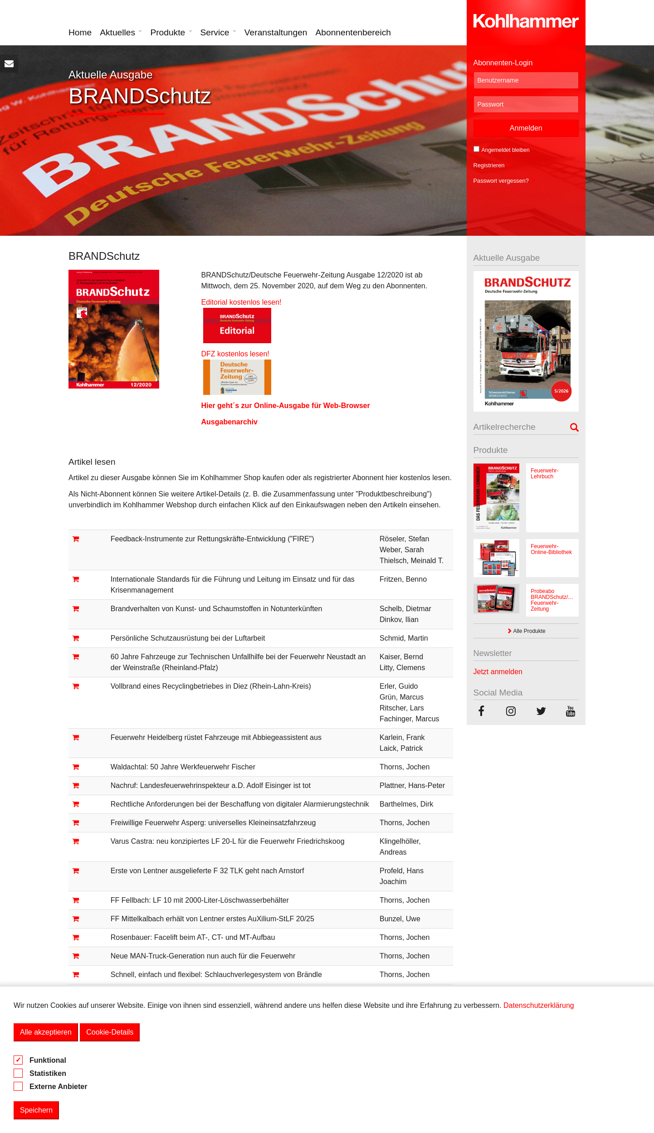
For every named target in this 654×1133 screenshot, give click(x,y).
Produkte (171, 32)
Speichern (36, 1110)
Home (80, 32)
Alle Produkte (526, 631)
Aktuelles (121, 32)
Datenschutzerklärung (538, 1005)
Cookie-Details (109, 1032)
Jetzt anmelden (498, 672)
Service (218, 32)
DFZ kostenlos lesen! (240, 354)
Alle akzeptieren (46, 1032)
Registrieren (492, 165)
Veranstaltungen (275, 32)
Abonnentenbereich (353, 32)
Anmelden (526, 128)
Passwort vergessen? (504, 180)
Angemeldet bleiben (501, 149)
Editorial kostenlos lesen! (241, 302)
